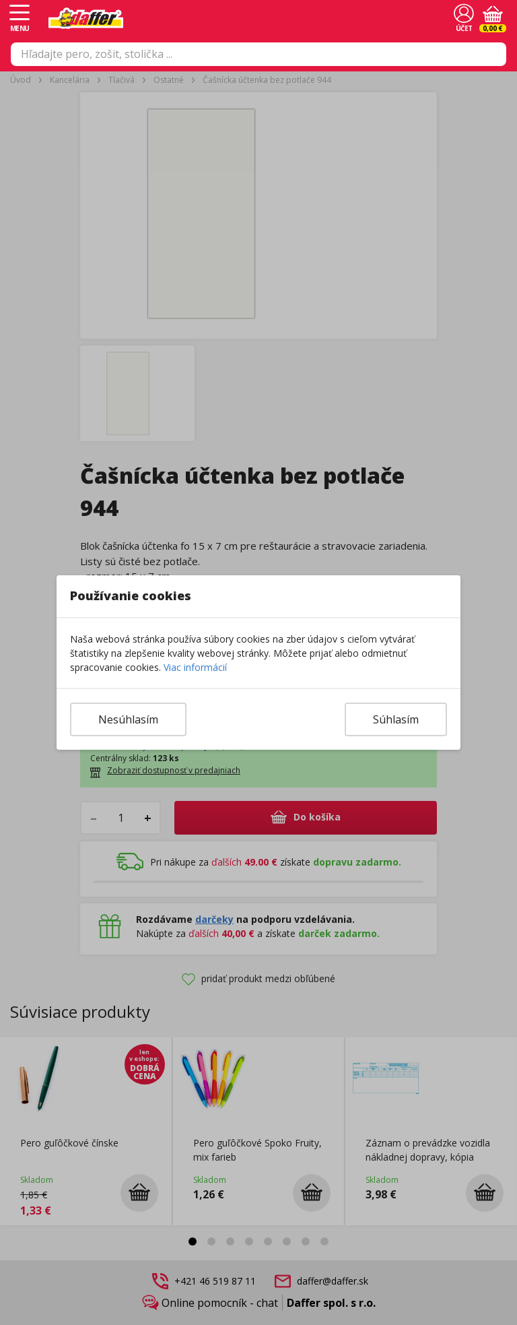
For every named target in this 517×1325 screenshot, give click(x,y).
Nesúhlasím (128, 719)
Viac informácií (195, 667)
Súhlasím (396, 719)
